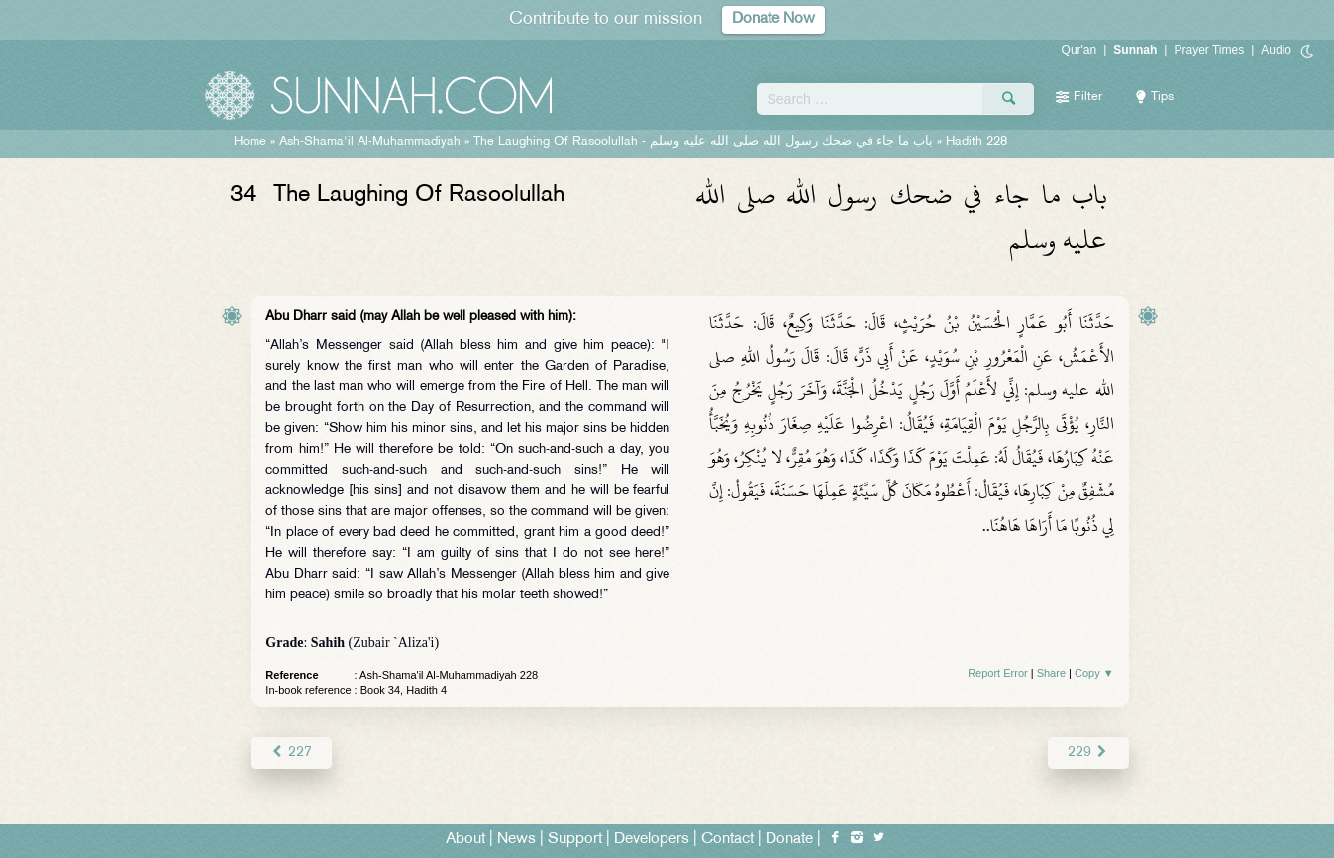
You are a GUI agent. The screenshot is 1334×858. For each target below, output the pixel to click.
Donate (789, 839)
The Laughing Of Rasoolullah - (703, 142)
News (516, 839)
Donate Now (773, 19)
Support (575, 839)
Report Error (998, 673)
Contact (727, 839)
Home (250, 142)
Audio (1276, 49)
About (465, 839)
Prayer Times (1209, 49)
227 (290, 752)
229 (1088, 752)
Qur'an (1079, 49)
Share (1051, 673)
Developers (651, 839)
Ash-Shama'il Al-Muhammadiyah (370, 142)
